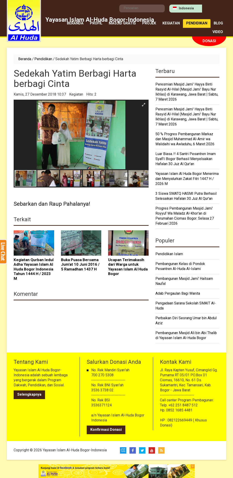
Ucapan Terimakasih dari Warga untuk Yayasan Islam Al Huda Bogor (128, 267)
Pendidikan (196, 23)
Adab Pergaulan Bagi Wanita (177, 293)
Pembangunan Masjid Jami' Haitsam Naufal (184, 281)
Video (218, 32)
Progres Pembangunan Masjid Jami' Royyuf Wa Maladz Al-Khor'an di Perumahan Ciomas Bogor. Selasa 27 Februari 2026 (184, 216)
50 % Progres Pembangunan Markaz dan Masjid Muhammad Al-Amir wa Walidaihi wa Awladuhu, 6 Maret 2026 (184, 139)
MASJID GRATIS (122, 23)
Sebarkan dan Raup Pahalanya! (52, 204)
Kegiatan (171, 23)
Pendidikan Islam (169, 254)
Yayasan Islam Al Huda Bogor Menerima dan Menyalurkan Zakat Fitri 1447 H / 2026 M (187, 179)
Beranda (75, 23)
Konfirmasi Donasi (106, 429)
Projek (149, 23)
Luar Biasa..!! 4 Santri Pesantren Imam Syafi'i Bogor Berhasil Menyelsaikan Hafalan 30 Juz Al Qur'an (185, 159)
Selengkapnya (29, 394)
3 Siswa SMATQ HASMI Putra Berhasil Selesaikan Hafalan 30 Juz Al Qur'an (186, 196)
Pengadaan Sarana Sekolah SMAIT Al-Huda (185, 306)
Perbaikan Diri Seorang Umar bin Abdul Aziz (186, 321)
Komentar (26, 294)
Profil (96, 23)
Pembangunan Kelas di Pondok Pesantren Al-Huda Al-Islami (180, 267)
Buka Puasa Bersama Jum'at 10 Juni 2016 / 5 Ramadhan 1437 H (80, 265)
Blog (218, 23)
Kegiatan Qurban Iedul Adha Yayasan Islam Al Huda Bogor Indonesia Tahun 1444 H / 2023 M (33, 269)
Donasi (209, 41)
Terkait (22, 220)
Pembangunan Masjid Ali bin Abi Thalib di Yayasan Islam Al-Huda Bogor (186, 336)
